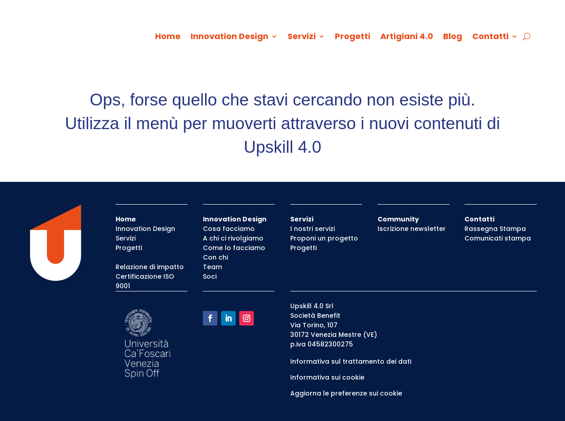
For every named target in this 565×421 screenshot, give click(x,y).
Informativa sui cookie (327, 377)
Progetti (352, 37)
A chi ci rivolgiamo (233, 238)
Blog (452, 37)
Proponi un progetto (324, 238)
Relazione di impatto (150, 266)
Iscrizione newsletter (412, 228)
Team (212, 266)
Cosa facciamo (229, 228)
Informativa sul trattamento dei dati (350, 361)
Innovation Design (229, 37)
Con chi (215, 257)
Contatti (490, 37)
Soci (210, 276)
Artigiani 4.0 (406, 37)
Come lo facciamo (234, 247)
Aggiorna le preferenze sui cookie (346, 393)
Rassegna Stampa (495, 228)
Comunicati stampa (497, 238)
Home (168, 37)
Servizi (302, 37)
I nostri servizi (312, 228)
